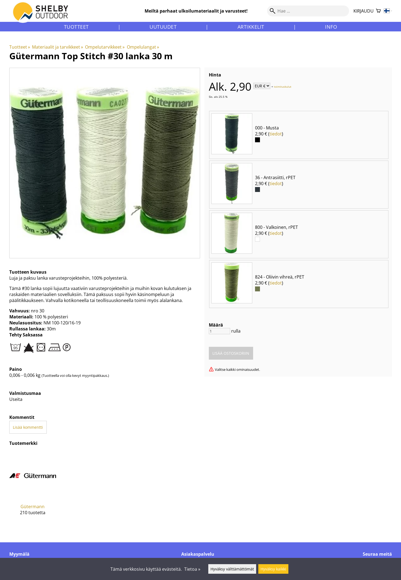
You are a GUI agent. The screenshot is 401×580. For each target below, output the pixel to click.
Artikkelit (251, 26)
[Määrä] (219, 331)
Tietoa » (192, 569)
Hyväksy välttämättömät (232, 569)
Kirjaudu (363, 11)
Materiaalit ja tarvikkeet (57, 47)
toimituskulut (282, 86)
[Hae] (308, 10)
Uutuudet (163, 26)
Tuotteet (76, 26)
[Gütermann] (32, 487)
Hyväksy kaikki (273, 569)
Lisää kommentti (28, 427)
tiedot (276, 134)
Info (331, 26)
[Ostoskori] (378, 11)
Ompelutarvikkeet (105, 47)
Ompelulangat (143, 47)
